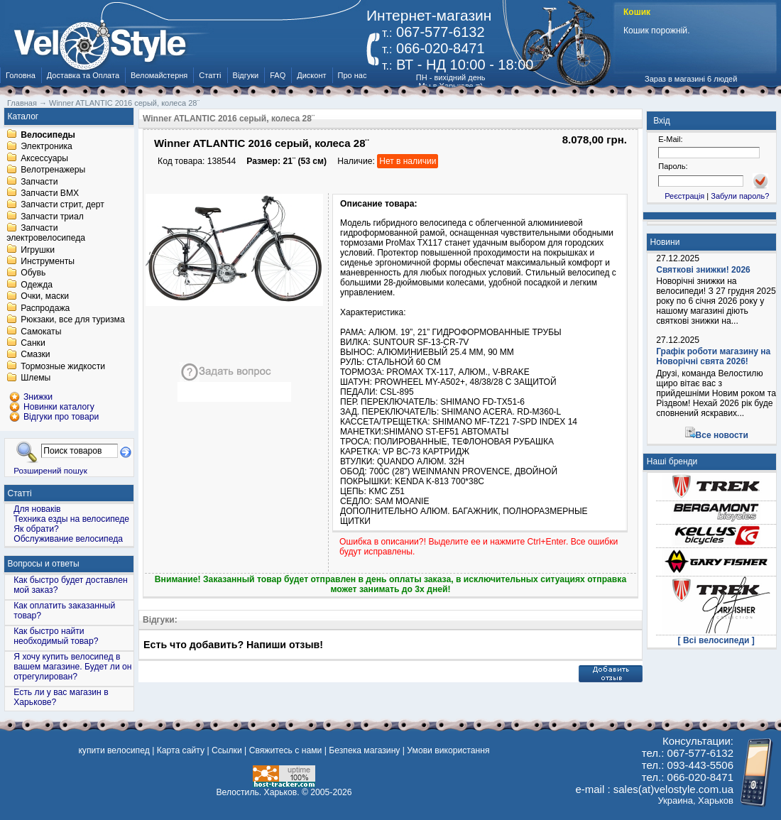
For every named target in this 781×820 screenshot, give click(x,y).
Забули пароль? (740, 196)
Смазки (35, 355)
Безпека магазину (364, 750)
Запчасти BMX (50, 193)
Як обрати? (36, 529)
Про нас (352, 75)
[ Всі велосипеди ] (716, 640)
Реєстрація (684, 196)
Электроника (46, 147)
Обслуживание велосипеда (68, 539)
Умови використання (448, 750)
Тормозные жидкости (63, 366)
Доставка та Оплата (83, 75)
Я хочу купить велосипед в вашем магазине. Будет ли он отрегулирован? (72, 667)
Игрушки (38, 250)
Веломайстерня (159, 75)
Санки (33, 343)
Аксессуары (44, 158)
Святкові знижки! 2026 (703, 270)
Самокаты (41, 332)
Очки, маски (45, 297)
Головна (21, 75)
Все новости (722, 435)
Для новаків (36, 509)
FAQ (277, 75)
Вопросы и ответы (44, 564)
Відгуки (246, 75)
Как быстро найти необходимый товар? (55, 636)
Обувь (33, 273)
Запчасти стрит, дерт (62, 205)
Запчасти (39, 182)
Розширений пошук (50, 470)
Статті (210, 75)
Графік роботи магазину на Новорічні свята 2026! (713, 356)
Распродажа (45, 308)
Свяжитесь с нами (285, 750)
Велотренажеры (53, 170)
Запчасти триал (52, 217)
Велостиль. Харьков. (258, 792)
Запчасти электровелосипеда (45, 234)
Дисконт (311, 75)
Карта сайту (180, 750)
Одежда (37, 285)
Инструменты (48, 261)
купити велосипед (113, 750)
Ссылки (227, 750)
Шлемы (35, 378)
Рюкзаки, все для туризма (72, 320)
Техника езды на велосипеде (71, 519)
